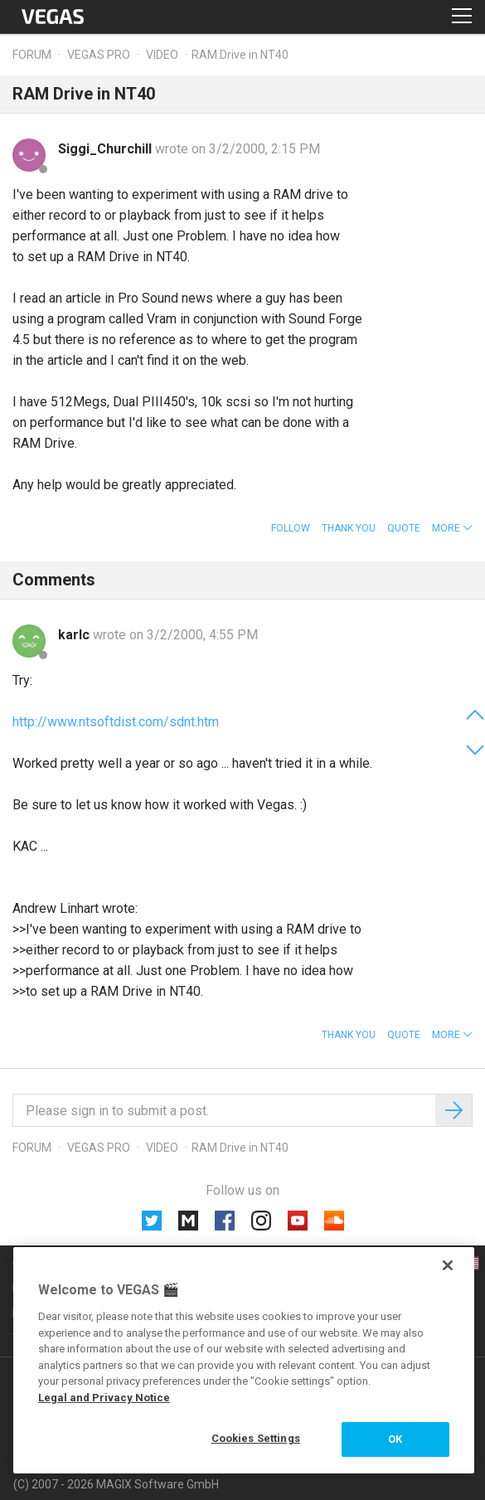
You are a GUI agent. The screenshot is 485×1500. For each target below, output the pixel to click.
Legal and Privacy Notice (104, 1397)
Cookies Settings (255, 1438)
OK (395, 1439)
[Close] (447, 1265)
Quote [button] (403, 528)
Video (162, 54)
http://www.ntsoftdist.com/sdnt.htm (115, 722)
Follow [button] (290, 528)
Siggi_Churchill (106, 149)
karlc (75, 635)
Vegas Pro (98, 54)
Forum (31, 54)
